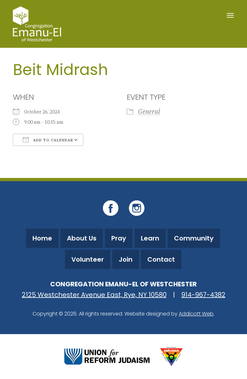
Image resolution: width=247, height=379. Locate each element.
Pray (118, 238)
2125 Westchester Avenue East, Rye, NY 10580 (94, 294)
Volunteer (87, 259)
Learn (150, 238)
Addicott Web (196, 313)
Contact (161, 259)
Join (126, 259)
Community (194, 238)
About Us (81, 238)
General (149, 111)
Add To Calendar (48, 140)
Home (42, 238)
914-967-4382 (203, 294)
